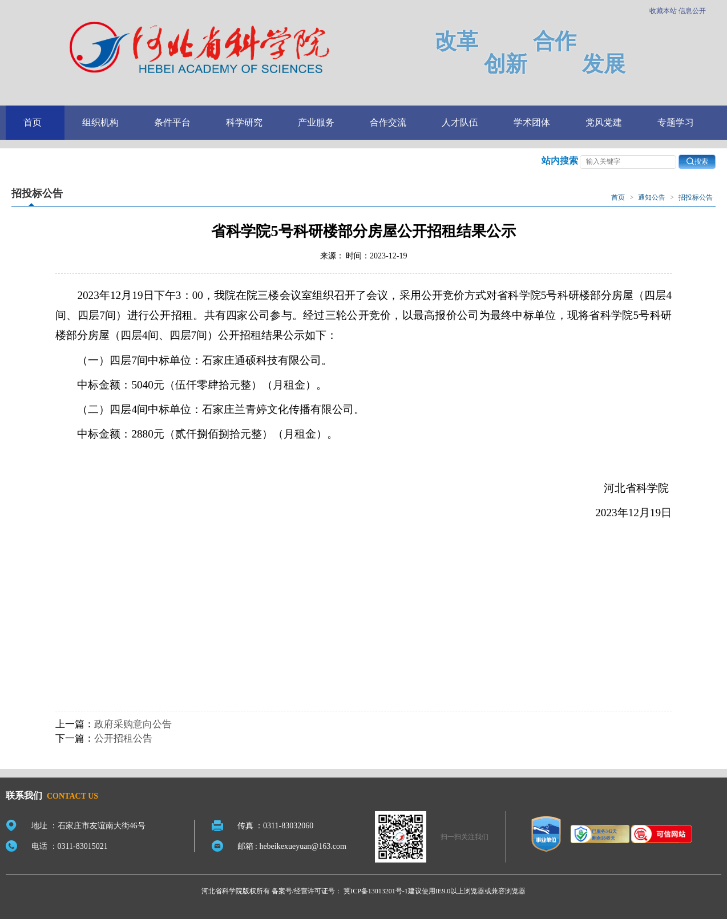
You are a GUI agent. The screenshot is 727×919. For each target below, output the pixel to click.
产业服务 (316, 122)
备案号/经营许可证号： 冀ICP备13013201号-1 (340, 891)
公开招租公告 (123, 738)
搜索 (697, 161)
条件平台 (172, 122)
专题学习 (675, 122)
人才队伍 (460, 122)
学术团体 (532, 122)
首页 (32, 122)
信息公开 (692, 11)
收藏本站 (663, 11)
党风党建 (603, 122)
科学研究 (244, 122)
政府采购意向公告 (133, 724)
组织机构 (100, 122)
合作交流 (388, 122)
